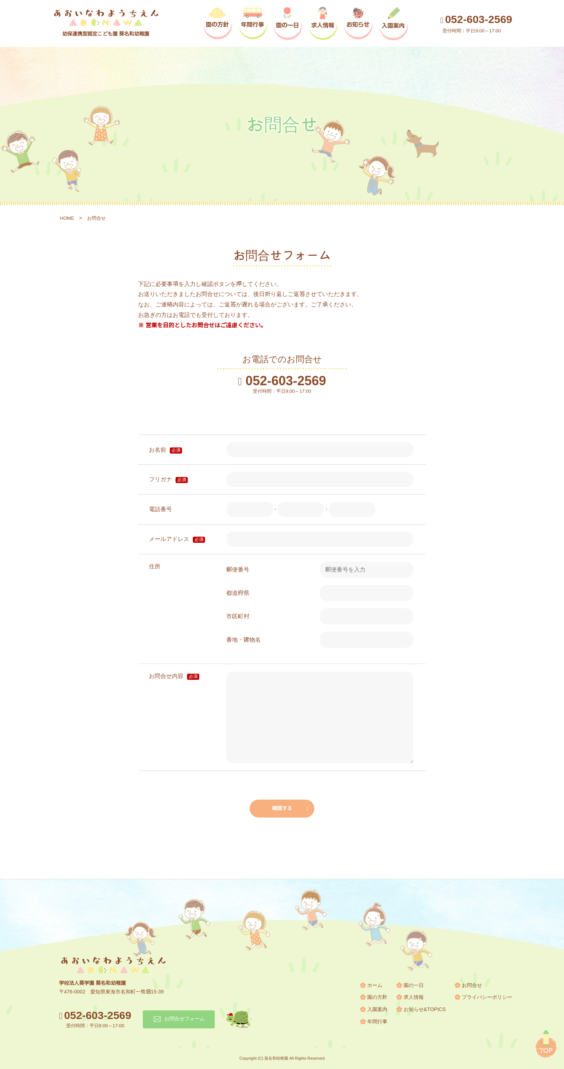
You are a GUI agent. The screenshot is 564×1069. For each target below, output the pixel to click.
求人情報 (414, 997)
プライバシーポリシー (487, 997)
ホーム (374, 985)
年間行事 (377, 1021)
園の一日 (414, 985)
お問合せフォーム (184, 1019)
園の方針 (377, 997)
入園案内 (377, 1009)
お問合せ (472, 985)
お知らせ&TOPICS (425, 1009)
